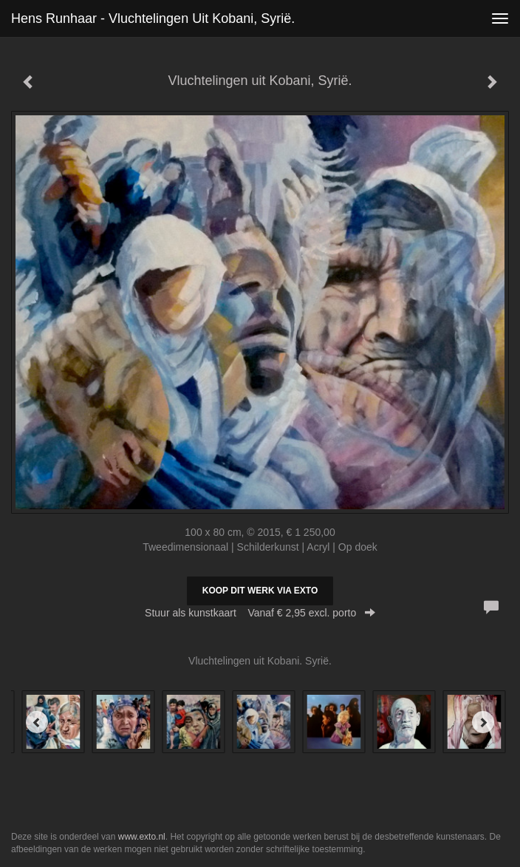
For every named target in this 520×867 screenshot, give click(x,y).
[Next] (483, 722)
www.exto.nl (141, 837)
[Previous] (37, 722)
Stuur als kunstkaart (260, 613)
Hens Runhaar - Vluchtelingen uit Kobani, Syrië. (153, 18)
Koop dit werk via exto (260, 590)
